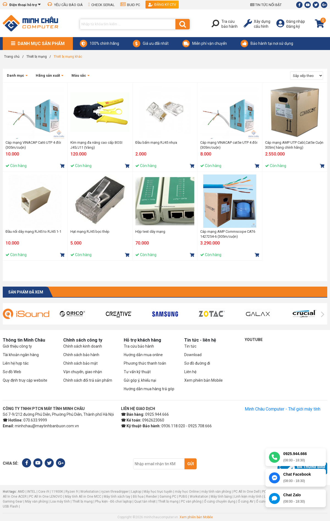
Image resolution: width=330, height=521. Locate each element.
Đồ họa (138, 496)
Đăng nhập (295, 21)
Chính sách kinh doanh (82, 346)
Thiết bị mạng (82, 501)
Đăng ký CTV (162, 4)
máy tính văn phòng (216, 492)
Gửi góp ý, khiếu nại (140, 380)
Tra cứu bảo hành (139, 346)
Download (193, 355)
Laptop (136, 492)
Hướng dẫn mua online (143, 355)
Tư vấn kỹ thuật (137, 372)
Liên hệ (190, 372)
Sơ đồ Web (12, 372)
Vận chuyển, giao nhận (82, 372)
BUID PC (130, 5)
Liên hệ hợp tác (16, 363)
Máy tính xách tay (117, 496)
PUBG (183, 496)
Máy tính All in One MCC (83, 496)
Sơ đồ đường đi (197, 363)
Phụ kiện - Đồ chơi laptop (113, 501)
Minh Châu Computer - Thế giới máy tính (282, 409)
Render (151, 496)
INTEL (31, 492)
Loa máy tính (60, 501)
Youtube (254, 339)
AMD (21, 492)
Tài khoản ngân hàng (21, 355)
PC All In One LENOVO (45, 496)
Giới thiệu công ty (17, 346)
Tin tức (190, 346)
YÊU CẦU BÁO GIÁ (65, 5)
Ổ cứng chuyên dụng (219, 501)
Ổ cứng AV (246, 501)
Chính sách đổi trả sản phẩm (87, 380)
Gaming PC (168, 496)
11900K (57, 492)
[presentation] (7, 314)
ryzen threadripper (115, 492)
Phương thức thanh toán (145, 363)
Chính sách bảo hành (81, 355)
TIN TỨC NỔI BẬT (266, 5)
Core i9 (43, 492)
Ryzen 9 (71, 492)
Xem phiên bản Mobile (203, 380)
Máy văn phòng (36, 501)
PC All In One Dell (246, 492)
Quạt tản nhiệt (145, 501)
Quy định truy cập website (25, 380)
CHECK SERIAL (101, 5)
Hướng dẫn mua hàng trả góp (149, 389)
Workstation (89, 492)
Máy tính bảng (221, 496)
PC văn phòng (191, 501)
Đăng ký (293, 26)
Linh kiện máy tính (248, 496)
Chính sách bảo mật (80, 363)
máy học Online (187, 492)
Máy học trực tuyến (158, 492)
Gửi (190, 464)
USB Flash (11, 506)
